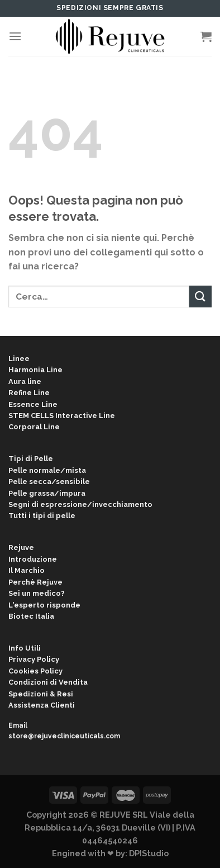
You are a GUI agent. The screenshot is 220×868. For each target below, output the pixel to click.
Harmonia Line (35, 370)
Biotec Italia (31, 616)
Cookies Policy (35, 671)
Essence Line (33, 404)
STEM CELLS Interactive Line (61, 415)
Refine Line (29, 392)
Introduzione (32, 559)
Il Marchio (26, 570)
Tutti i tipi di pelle (41, 515)
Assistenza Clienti (41, 705)
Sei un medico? (36, 593)
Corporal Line (34, 427)
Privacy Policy (33, 659)
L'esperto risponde (44, 605)
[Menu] (15, 36)
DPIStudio (149, 853)
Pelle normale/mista (47, 470)
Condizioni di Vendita (48, 682)
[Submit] (200, 296)
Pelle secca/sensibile (49, 481)
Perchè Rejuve (35, 582)
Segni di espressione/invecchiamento (80, 504)
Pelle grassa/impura (46, 493)
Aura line (24, 381)
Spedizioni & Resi (40, 694)
